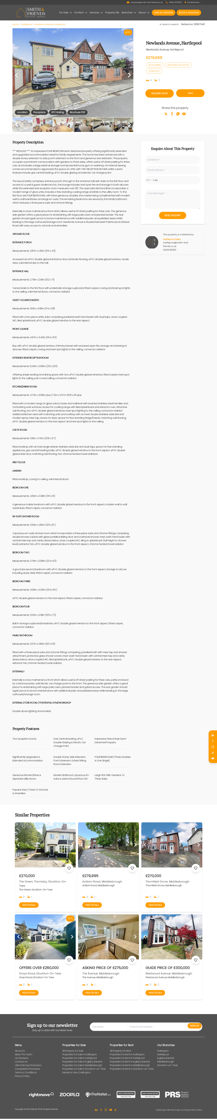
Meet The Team (23, 1055)
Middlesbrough (165, 1063)
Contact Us (21, 1063)
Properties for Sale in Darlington (79, 1055)
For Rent (80, 12)
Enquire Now (160, 93)
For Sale (65, 12)
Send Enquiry (172, 215)
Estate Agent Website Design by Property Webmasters (179, 1111)
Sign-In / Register (163, 12)
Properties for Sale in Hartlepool (79, 1059)
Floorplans (39, 112)
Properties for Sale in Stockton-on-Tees (84, 1070)
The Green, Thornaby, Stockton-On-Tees (43, 884)
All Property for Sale (72, 1052)
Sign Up (191, 1028)
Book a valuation (189, 12)
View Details (29, 905)
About (144, 12)
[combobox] (148, 180)
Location (22, 112)
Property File (112, 12)
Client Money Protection (28, 1066)
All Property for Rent (120, 1052)
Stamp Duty (154, 71)
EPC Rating (58, 112)
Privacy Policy (22, 1077)
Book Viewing (155, 65)
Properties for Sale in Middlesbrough (82, 1066)
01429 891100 (169, 249)
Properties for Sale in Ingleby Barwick (82, 1063)
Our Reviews (21, 1059)
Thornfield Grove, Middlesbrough (167, 881)
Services (96, 12)
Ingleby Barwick (165, 1059)
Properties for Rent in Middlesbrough (130, 1066)
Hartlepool (26, 24)
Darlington (163, 1052)
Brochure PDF (77, 112)
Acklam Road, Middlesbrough (102, 881)
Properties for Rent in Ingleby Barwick (130, 1063)
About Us (20, 1052)
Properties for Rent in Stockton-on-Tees (132, 1070)
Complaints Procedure (27, 1070)
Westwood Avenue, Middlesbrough (169, 974)
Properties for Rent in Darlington (127, 1055)
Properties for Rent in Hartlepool (127, 1059)
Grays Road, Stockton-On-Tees (40, 974)
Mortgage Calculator (178, 65)
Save (190, 93)
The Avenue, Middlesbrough (100, 974)
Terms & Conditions (26, 1073)
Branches (129, 12)
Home (15, 24)
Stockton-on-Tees (167, 1066)
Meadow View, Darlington (76, 1073)
